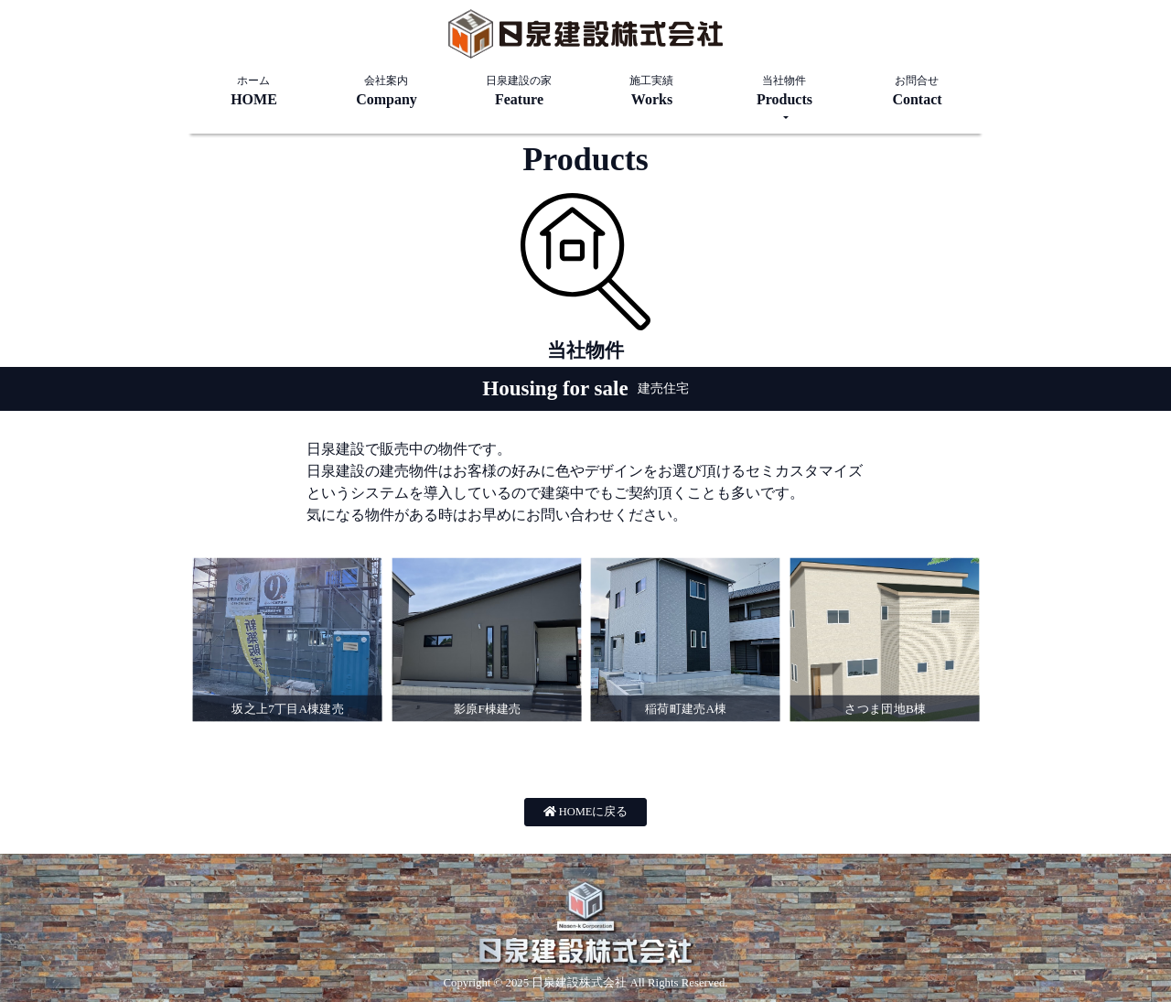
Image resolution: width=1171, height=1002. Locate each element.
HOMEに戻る (585, 811)
